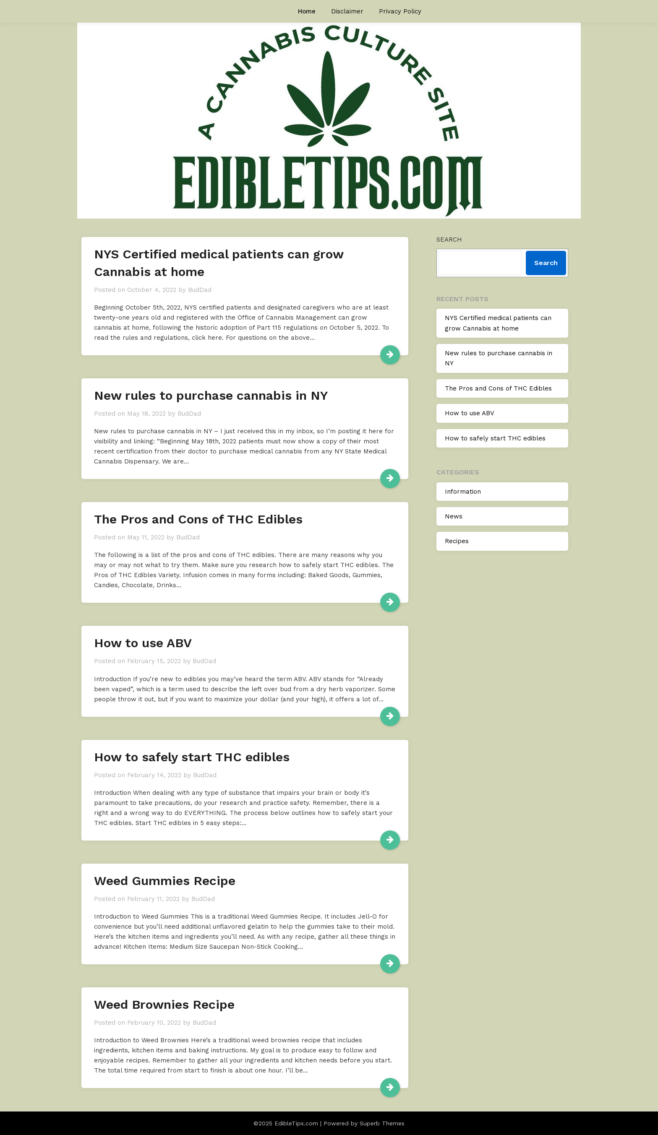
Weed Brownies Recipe (164, 1004)
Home (307, 11)
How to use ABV (143, 642)
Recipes (457, 541)
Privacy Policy (400, 11)
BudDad (200, 290)
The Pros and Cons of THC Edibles (198, 519)
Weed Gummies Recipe (164, 880)
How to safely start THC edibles (192, 757)
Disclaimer (347, 11)
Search (449, 239)
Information (463, 491)
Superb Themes (382, 1123)
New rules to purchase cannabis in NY (211, 395)
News (453, 516)
